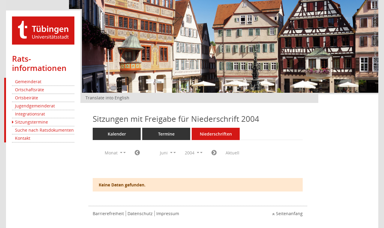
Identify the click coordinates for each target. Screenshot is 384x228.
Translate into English (107, 98)
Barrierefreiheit (108, 213)
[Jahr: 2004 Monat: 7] (214, 153)
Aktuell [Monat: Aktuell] (232, 153)
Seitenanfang (289, 213)
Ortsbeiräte (26, 98)
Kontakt (22, 138)
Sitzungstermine (31, 122)
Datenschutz (140, 213)
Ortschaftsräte (29, 89)
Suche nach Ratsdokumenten (44, 130)
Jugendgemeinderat (35, 106)
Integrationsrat (30, 114)
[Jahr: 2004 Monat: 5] (137, 153)
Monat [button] (113, 153)
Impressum (167, 213)
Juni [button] (166, 153)
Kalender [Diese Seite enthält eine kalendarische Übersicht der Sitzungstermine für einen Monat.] (117, 134)
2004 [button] (192, 153)
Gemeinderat (28, 81)
